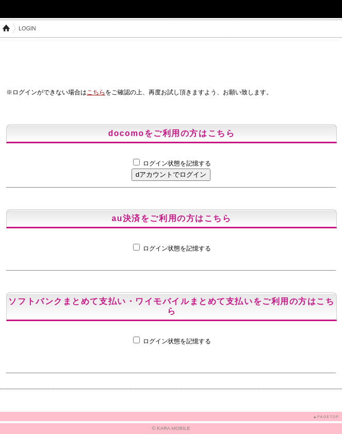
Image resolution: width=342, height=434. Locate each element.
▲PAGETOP (326, 416)
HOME (6, 28)
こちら (96, 92)
